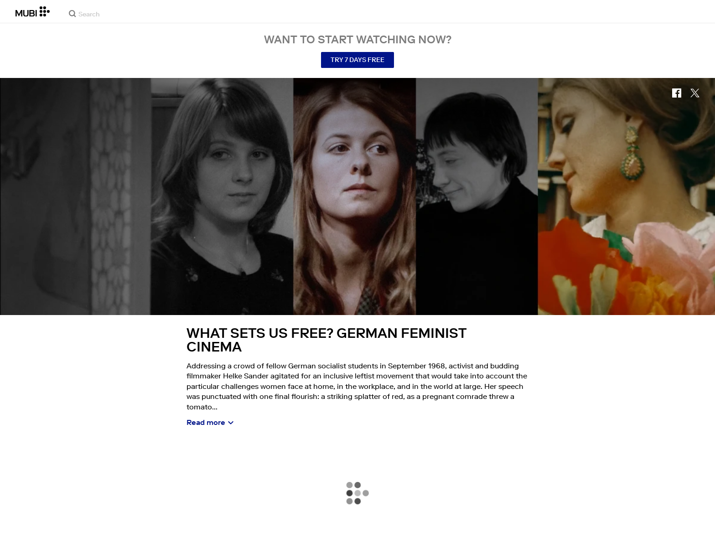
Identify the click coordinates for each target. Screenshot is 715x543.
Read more (206, 422)
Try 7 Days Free (357, 60)
